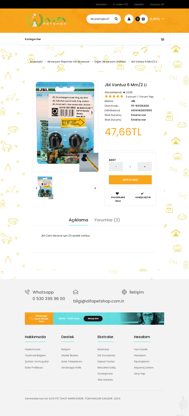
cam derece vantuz (91, 255)
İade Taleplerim (71, 361)
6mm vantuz (68, 255)
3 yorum (131, 97)
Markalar (103, 349)
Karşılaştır (143, 195)
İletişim (137, 292)
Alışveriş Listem (144, 367)
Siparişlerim (142, 361)
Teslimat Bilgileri (35, 355)
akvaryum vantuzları (118, 255)
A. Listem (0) (120, 4)
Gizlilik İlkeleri (69, 355)
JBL (133, 101)
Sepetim (139, 4)
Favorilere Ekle (118, 197)
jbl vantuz (53, 255)
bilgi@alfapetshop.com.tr (98, 301)
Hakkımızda (32, 349)
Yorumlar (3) (107, 220)
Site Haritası (105, 380)
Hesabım (101, 4)
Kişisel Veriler (106, 361)
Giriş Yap (139, 374)
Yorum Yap (146, 97)
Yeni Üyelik (141, 349)
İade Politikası (34, 367)
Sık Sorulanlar (106, 355)
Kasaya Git (157, 4)
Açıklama (78, 220)
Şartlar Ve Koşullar (37, 361)
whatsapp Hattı (71, 367)
